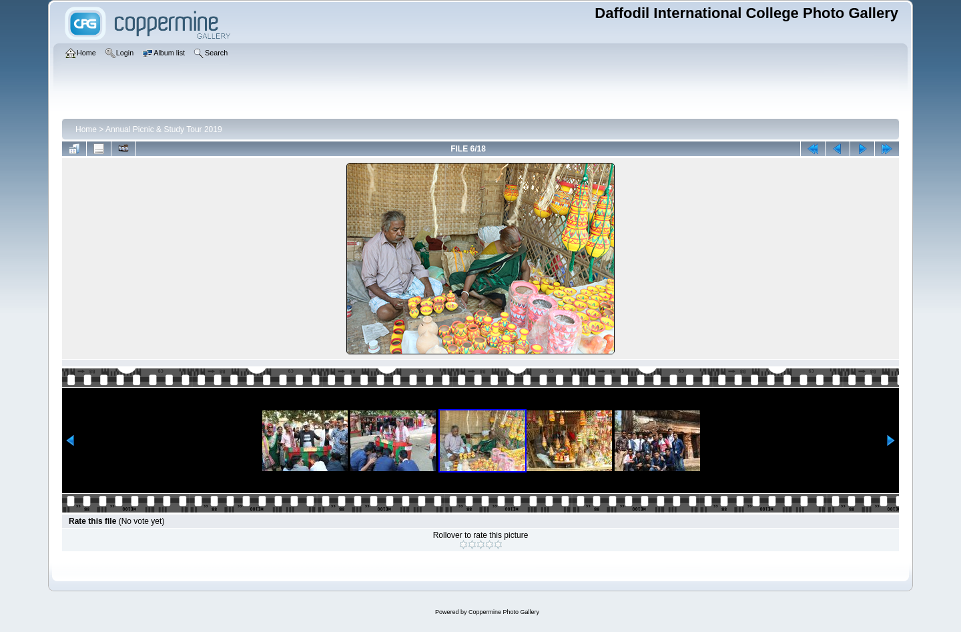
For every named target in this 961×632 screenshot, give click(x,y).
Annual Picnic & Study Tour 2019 (163, 129)
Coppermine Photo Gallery (503, 612)
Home (86, 129)
